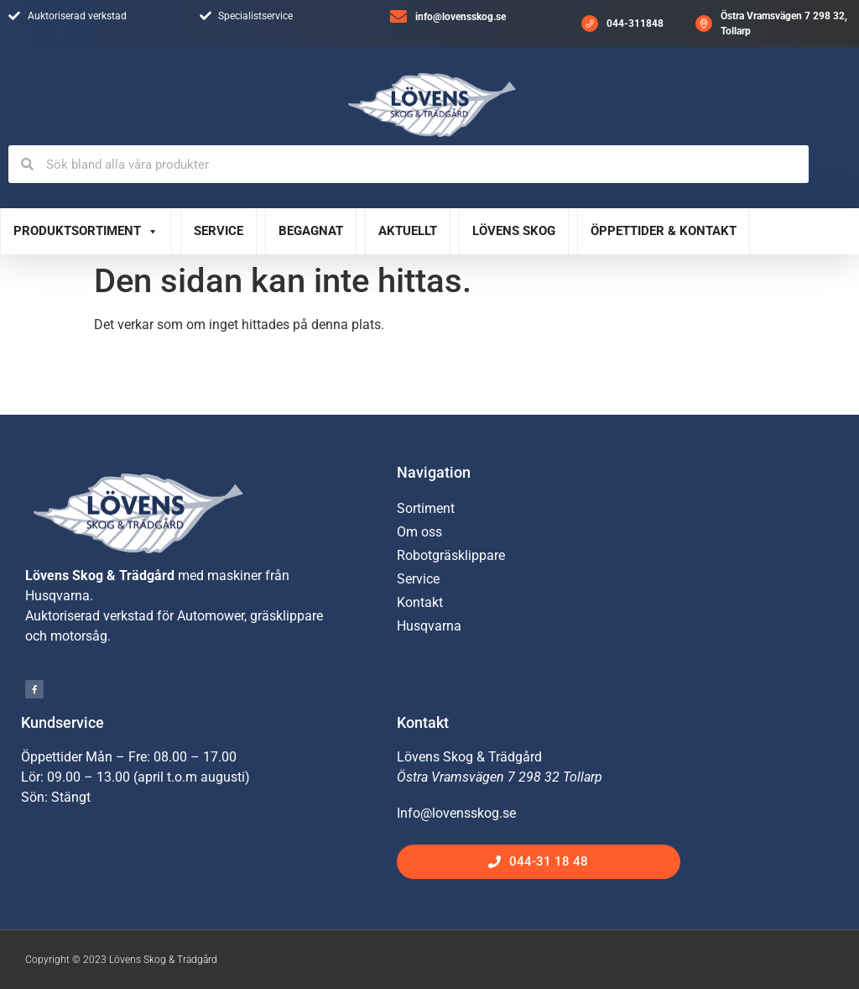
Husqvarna (429, 626)
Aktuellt (407, 230)
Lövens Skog (513, 230)
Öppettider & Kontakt (664, 230)
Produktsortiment (86, 231)
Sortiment (426, 508)
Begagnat (311, 230)
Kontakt (420, 602)
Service (218, 230)
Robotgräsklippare (451, 555)
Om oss (419, 532)
